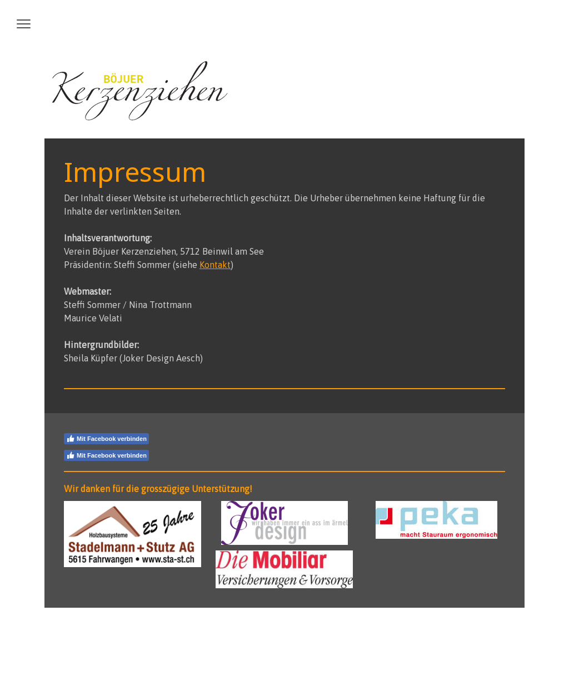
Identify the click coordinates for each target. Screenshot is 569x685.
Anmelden (492, 652)
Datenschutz (119, 630)
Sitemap (156, 630)
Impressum (77, 630)
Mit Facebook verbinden (106, 438)
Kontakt (215, 265)
